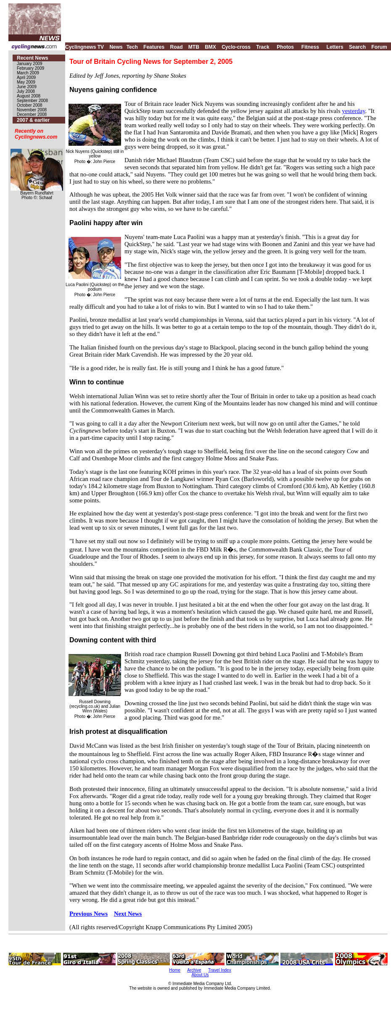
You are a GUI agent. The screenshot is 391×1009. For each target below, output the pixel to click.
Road (176, 47)
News (115, 47)
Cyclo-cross (236, 47)
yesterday (353, 111)
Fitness (310, 47)
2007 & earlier (33, 120)
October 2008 (29, 105)
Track (262, 47)
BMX (210, 47)
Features (153, 47)
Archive (194, 970)
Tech (132, 47)
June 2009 (27, 86)
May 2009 (26, 82)
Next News (128, 913)
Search (357, 47)
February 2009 (30, 68)
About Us (200, 974)
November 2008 (32, 110)
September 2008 (32, 100)
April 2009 (26, 77)
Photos (285, 47)
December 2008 (32, 114)
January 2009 (29, 63)
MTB (193, 47)
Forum (379, 47)
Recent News (32, 58)
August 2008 (28, 96)
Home (174, 970)
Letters (335, 47)
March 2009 (28, 73)
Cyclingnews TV (84, 47)
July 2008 (26, 91)
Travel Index (219, 970)
